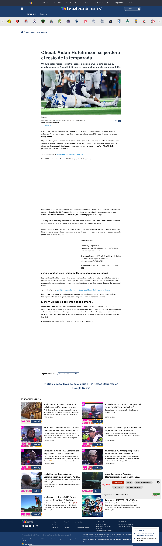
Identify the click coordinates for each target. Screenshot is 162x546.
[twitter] (23, 527)
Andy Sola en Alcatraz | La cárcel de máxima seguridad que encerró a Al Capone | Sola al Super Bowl (60, 405)
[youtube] (30, 527)
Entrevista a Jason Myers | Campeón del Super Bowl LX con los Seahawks (123, 429)
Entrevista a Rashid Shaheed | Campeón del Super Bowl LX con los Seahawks (62, 429)
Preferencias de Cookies (101, 534)
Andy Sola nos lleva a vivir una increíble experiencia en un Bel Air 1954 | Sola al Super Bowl (62, 475)
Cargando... (48, 125)
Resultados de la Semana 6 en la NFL (71, 155)
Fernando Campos (53, 122)
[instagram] (26, 527)
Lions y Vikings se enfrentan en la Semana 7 (146, 539)
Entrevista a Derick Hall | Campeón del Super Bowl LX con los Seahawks (61, 452)
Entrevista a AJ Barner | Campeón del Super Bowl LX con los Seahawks (122, 452)
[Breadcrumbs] (23, 32)
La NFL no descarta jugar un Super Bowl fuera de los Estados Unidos (83, 290)
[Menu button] (29, 9)
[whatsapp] (37, 527)
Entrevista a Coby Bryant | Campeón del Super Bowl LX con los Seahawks (123, 405)
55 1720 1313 (122, 526)
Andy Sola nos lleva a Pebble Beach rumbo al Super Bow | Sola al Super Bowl (60, 498)
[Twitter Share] (119, 121)
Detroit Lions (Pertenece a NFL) (68, 374)
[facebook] (33, 527)
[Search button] (139, 9)
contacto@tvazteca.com (126, 524)
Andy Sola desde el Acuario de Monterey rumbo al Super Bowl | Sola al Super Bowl (123, 475)
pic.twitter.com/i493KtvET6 (92, 261)
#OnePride (103, 259)
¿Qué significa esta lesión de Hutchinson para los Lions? (145, 534)
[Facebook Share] (116, 121)
